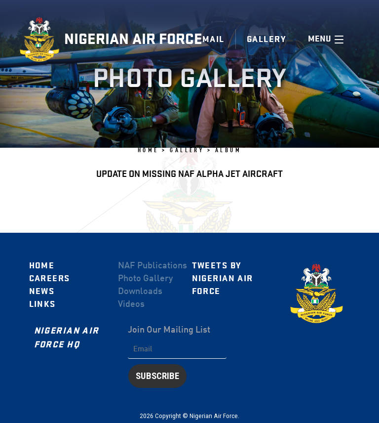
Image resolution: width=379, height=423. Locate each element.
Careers (49, 278)
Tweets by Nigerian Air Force (222, 278)
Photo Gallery (145, 278)
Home (42, 265)
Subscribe (157, 376)
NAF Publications (152, 265)
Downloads (140, 291)
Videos (131, 304)
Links (42, 304)
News (42, 291)
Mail (213, 39)
